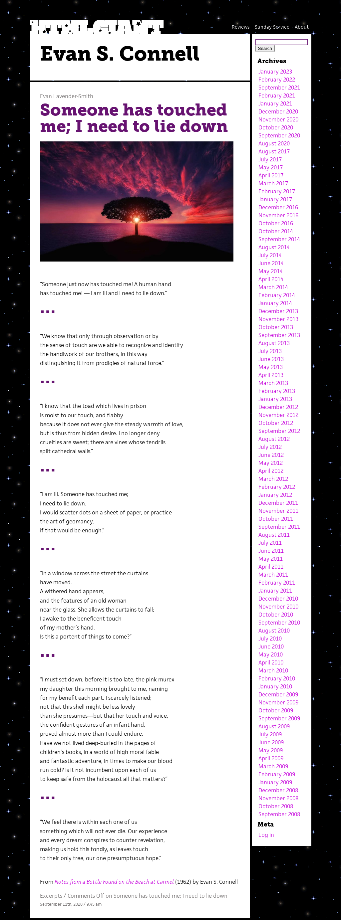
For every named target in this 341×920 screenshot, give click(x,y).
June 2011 (271, 550)
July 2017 (270, 159)
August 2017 (274, 151)
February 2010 (276, 678)
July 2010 (270, 638)
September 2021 (279, 87)
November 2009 (278, 702)
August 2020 (274, 143)
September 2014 (279, 239)
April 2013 (270, 375)
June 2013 (271, 359)
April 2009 (270, 758)
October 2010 (275, 614)
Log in (266, 834)
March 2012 (273, 478)
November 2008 (278, 798)
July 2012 (270, 447)
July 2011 (270, 542)
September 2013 (279, 335)
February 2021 (276, 95)
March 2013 (273, 383)
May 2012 (270, 462)
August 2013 (274, 343)
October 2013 (275, 327)
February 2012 (276, 486)
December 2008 (278, 790)
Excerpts (51, 895)
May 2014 (270, 271)
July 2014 (270, 255)
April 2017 (270, 175)
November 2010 (278, 606)
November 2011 (278, 510)
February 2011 (276, 582)
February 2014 (276, 295)
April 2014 (270, 279)
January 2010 (275, 686)
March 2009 (273, 766)
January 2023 (275, 71)
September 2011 (279, 526)
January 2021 (275, 103)
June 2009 (271, 742)
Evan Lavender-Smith (66, 96)
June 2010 (271, 646)
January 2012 (275, 494)
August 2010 (274, 630)
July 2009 (270, 734)
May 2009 (270, 750)
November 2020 (278, 119)
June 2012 (271, 455)
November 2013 (278, 319)
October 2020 (275, 127)
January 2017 (275, 199)
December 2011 (278, 502)
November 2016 (278, 215)
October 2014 (275, 231)
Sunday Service (272, 27)
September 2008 (279, 814)
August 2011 (274, 534)
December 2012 (278, 407)
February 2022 (276, 79)
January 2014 (275, 303)
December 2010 (278, 598)
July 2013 (270, 351)
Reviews (240, 27)
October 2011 (275, 518)
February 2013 (276, 391)
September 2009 (279, 718)
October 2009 (275, 710)
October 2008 (275, 806)
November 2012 (278, 415)
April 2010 (270, 662)
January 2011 (275, 590)
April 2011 (270, 566)
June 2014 (271, 263)
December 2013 (278, 311)
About (302, 27)
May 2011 (270, 558)
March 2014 (273, 287)
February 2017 (276, 191)
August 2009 (274, 726)
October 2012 (275, 423)
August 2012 (274, 439)
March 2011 (273, 574)
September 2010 (279, 622)
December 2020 (278, 111)
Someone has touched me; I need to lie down (134, 118)
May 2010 (270, 654)
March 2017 (273, 183)
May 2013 (270, 367)
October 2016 (275, 223)
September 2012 (279, 431)
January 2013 (275, 399)
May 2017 (270, 167)
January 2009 (275, 782)
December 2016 (278, 207)
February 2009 (276, 774)
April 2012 (270, 470)
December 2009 (278, 694)
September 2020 (279, 135)
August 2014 (274, 247)
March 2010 (273, 670)
